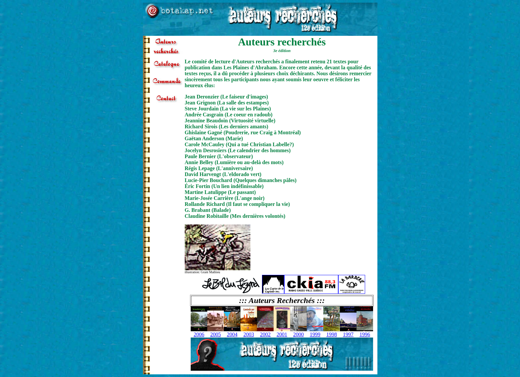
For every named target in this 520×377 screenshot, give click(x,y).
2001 (282, 334)
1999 (315, 334)
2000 (298, 334)
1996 (364, 334)
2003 (248, 334)
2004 (232, 334)
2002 (265, 334)
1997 (348, 334)
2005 (215, 334)
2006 (199, 334)
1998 (331, 334)
